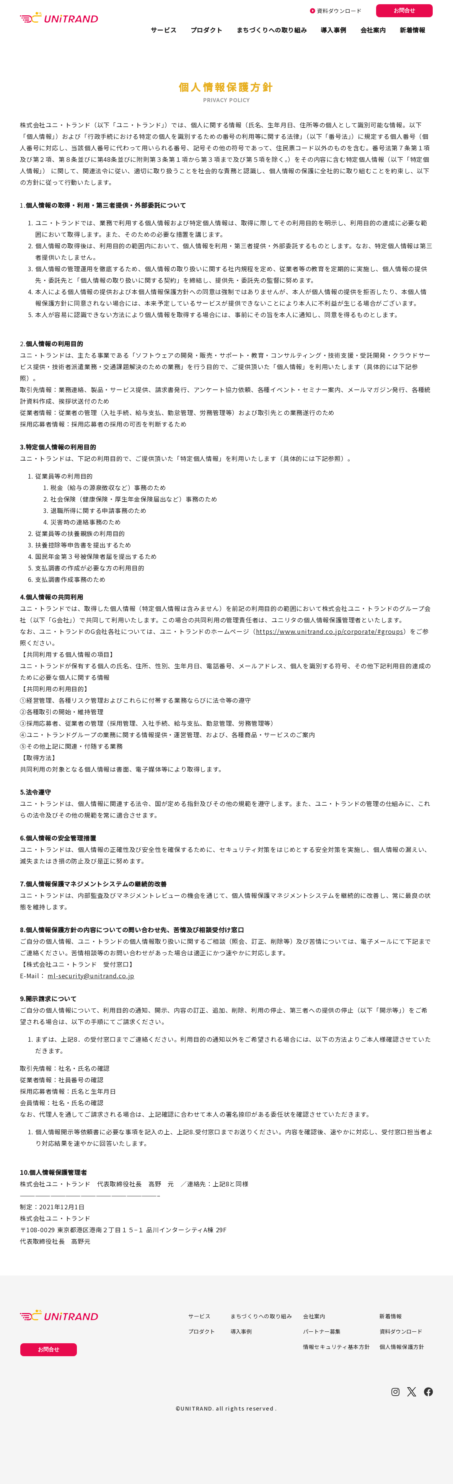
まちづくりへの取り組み (271, 29)
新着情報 (412, 29)
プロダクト (207, 29)
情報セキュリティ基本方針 (336, 1346)
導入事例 (333, 29)
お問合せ (404, 10)
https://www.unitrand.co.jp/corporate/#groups (329, 631)
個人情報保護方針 (402, 1346)
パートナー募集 (322, 1331)
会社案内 (373, 29)
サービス (163, 29)
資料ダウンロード (336, 11)
